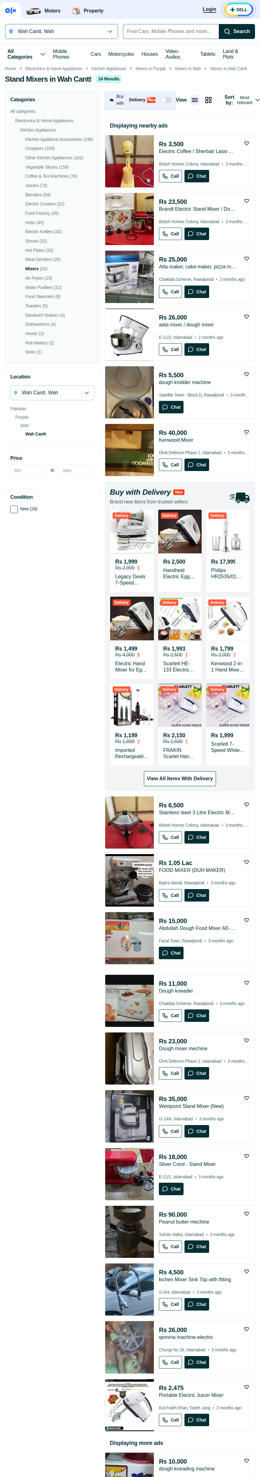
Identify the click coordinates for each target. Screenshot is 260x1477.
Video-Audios (172, 54)
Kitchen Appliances (109, 156)
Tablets (207, 54)
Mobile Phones (61, 54)
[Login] (209, 10)
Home (10, 156)
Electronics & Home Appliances (53, 156)
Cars (96, 54)
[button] (140, 187)
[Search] (237, 31)
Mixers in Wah (188, 156)
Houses (150, 54)
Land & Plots (230, 54)
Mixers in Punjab (150, 156)
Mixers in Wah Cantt (228, 156)
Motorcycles (121, 54)
